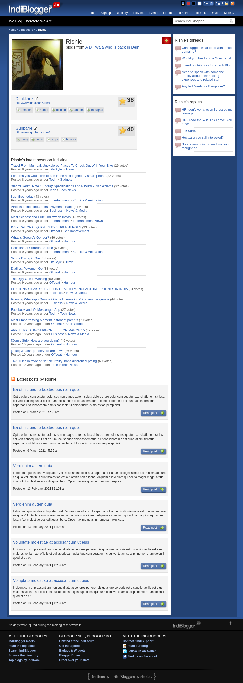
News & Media (76, 210)
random (78, 110)
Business (56, 210)
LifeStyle (55, 169)
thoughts (97, 110)
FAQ (208, 3)
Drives (215, 13)
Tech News (68, 190)
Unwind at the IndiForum (76, 641)
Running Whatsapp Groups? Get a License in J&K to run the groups (60, 299)
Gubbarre (24, 128)
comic (39, 139)
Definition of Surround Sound (32, 248)
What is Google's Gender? (30, 237)
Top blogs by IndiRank (25, 660)
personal (26, 110)
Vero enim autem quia (32, 466)
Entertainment (59, 200)
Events (153, 13)
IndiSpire (182, 13)
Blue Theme (182, 3)
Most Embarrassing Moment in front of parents (44, 320)
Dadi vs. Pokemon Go (27, 268)
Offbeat (54, 231)
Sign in (222, 3)
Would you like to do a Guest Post (206, 58)
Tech (52, 179)
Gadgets (66, 179)
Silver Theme (193, 3)
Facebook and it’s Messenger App (35, 310)
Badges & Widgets (72, 650)
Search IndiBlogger (22, 650)
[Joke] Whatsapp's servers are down (37, 351)
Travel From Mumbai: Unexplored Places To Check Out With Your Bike (62, 165)
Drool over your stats (74, 660)
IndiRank (200, 13)
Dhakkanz (24, 99)
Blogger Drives (69, 655)
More (227, 13)
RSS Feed (232, 3)
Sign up (106, 13)
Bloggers (27, 29)
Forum (167, 13)
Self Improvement (76, 231)
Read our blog (137, 646)
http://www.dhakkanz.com (33, 103)
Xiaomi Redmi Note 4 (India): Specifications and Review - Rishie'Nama (62, 186)
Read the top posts (22, 646)
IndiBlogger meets (22, 641)
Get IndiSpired (69, 646)
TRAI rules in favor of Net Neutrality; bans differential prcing (54, 361)
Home (91, 13)
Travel (69, 169)
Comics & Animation (88, 200)
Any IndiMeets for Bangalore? (203, 86)
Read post (153, 413)
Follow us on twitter (141, 651)
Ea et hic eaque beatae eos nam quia (46, 389)
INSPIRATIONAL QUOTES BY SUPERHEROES (46, 227)
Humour (69, 241)
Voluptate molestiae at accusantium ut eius (51, 542)
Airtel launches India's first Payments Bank (42, 207)
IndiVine (138, 13)
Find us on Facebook (142, 656)
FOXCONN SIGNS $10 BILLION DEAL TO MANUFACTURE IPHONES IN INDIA (69, 289)
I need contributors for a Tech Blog (207, 65)
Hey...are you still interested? (203, 137)
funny (24, 139)
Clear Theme (199, 3)
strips (55, 139)
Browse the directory (23, 655)
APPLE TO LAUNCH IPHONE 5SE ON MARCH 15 (48, 330)
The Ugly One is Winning (29, 279)
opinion (61, 110)
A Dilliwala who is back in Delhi (112, 47)
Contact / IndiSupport (138, 641)
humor (44, 110)
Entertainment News (88, 221)
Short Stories (74, 324)
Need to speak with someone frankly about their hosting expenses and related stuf (203, 75)
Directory (122, 13)
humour (71, 139)
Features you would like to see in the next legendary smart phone (58, 176)
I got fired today (22, 196)
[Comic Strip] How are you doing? (35, 340)
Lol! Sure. (189, 131)
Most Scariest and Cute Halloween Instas (41, 217)
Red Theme (188, 3)
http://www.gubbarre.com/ (33, 132)
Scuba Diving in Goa (26, 258)
